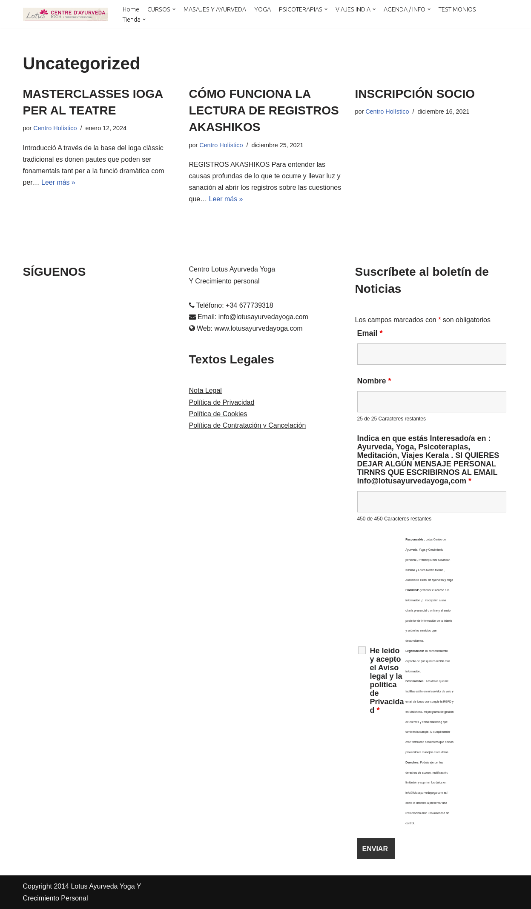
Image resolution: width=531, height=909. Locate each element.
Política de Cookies (218, 413)
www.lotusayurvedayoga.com (258, 328)
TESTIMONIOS (457, 9)
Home (131, 9)
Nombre (374, 381)
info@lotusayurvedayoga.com (263, 316)
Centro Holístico (55, 128)
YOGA (262, 9)
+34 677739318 (249, 305)
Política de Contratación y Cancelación (247, 425)
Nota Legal (205, 390)
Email (370, 333)
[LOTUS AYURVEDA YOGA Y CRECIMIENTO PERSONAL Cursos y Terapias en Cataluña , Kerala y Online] (65, 14)
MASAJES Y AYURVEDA (215, 9)
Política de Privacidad (222, 402)
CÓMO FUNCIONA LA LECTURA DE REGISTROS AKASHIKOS (264, 110)
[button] (173, 9)
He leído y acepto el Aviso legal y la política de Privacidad (387, 681)
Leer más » (58, 182)
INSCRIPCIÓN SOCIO (415, 93)
